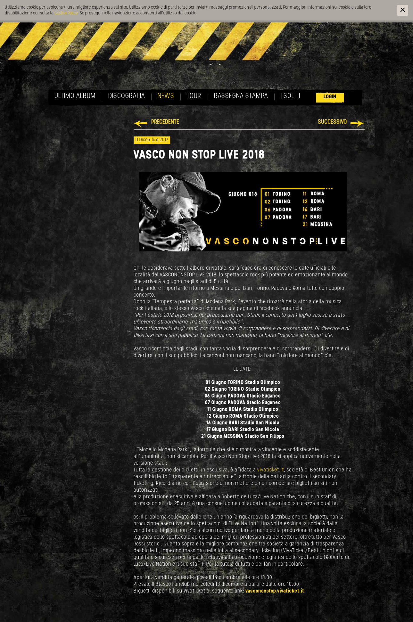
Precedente (165, 122)
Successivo (332, 122)
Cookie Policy (66, 13)
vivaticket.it (270, 470)
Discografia (126, 96)
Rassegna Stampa (241, 96)
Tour (194, 96)
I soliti (290, 96)
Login (330, 97)
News (166, 96)
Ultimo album (75, 96)
